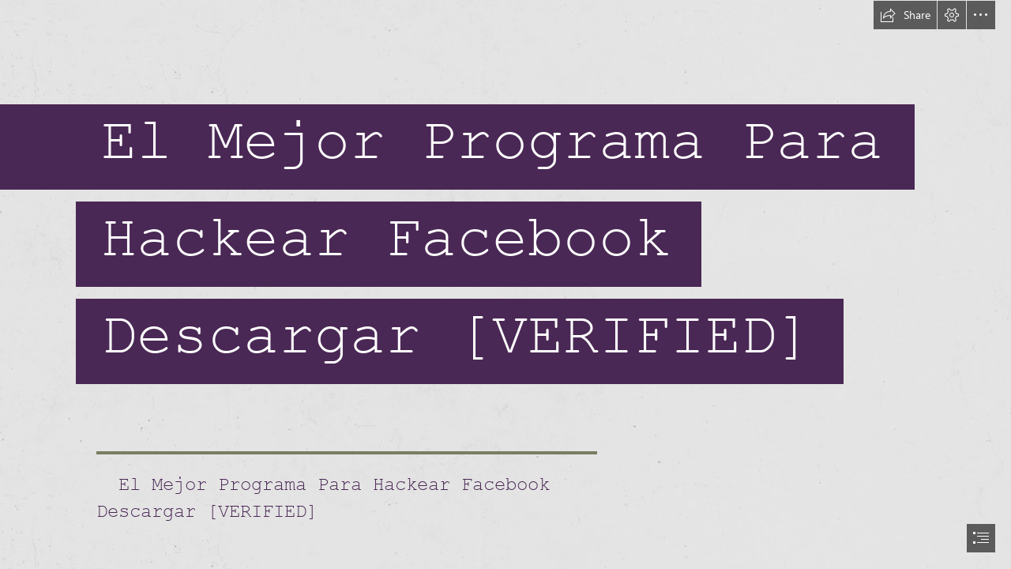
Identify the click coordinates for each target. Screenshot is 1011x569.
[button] (905, 15)
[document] (505, 284)
